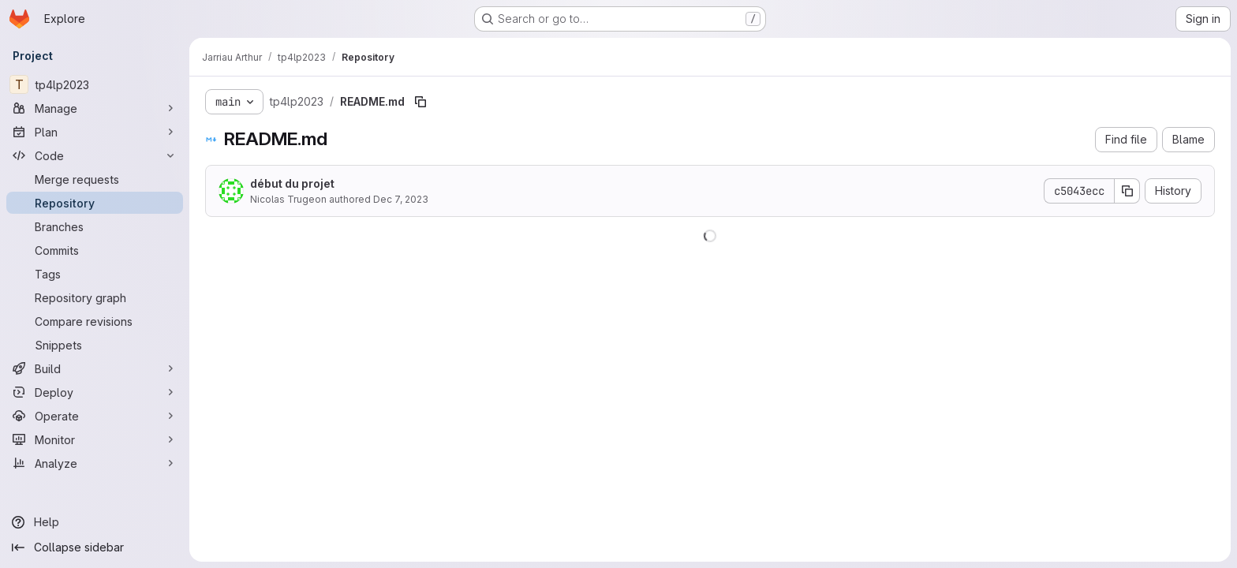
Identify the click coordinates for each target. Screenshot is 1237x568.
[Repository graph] (94, 297)
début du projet (292, 183)
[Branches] (94, 226)
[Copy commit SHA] (1127, 191)
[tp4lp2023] (94, 84)
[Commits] (94, 250)
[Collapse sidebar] (94, 547)
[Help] (94, 522)
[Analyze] (94, 463)
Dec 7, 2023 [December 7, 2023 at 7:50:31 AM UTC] (400, 199)
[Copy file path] (420, 101)
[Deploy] (94, 392)
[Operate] (94, 416)
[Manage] (94, 108)
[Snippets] (94, 345)
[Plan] (94, 132)
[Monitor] (94, 439)
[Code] (94, 155)
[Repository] (94, 203)
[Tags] (94, 274)
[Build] (94, 368)
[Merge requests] (94, 179)
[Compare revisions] (94, 321)
